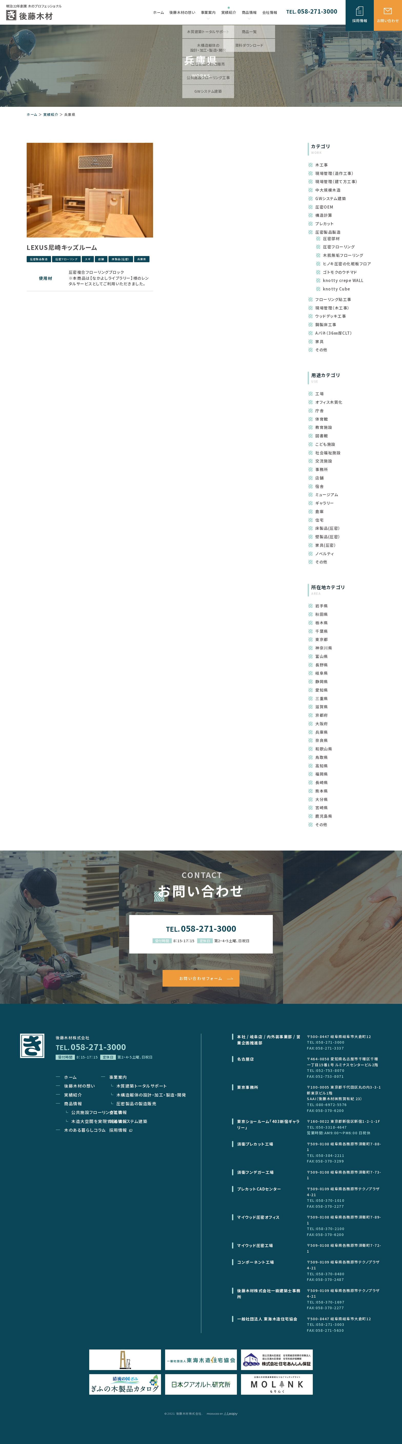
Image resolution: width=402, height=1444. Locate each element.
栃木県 (321, 622)
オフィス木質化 (329, 402)
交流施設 (323, 461)
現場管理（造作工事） (334, 173)
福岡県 (321, 774)
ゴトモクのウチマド (340, 272)
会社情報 (118, 1112)
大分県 (321, 799)
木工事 (321, 164)
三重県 (321, 698)
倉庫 (319, 511)
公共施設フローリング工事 (97, 1112)
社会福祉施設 (328, 452)
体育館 (321, 419)
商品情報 (249, 15)
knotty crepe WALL (343, 280)
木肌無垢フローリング (343, 255)
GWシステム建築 (330, 198)
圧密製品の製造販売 (136, 1103)
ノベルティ (324, 553)
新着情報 (118, 1121)
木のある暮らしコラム (85, 1130)
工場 (319, 393)
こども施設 (325, 444)
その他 (321, 349)
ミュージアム (326, 494)
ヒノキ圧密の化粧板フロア (347, 263)
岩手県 (321, 605)
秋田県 (321, 614)
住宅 (319, 520)
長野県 (321, 664)
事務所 (321, 469)
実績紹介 (50, 114)
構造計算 (323, 215)
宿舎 (319, 486)
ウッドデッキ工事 (330, 316)
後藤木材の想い (79, 1086)
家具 (319, 341)
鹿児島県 (323, 816)
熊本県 (321, 791)
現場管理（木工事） (332, 307)
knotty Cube (336, 288)
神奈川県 (323, 647)
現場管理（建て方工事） (336, 181)
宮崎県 (321, 807)
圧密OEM (324, 207)
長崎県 (321, 782)
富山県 (321, 656)
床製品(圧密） (121, 259)
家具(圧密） (325, 545)
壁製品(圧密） (328, 536)
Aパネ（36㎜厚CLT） (334, 333)
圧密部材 (331, 238)
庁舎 (319, 410)
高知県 (321, 765)
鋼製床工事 (326, 324)
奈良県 (321, 740)
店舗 (101, 259)
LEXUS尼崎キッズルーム (62, 247)
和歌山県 (323, 748)
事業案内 (208, 15)
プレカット (324, 223)
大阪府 (321, 723)
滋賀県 (321, 706)
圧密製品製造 (39, 259)
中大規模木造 (328, 190)
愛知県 (321, 690)
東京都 (321, 639)
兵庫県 (141, 259)
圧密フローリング (66, 259)
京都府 (321, 715)
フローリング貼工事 (333, 299)
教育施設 (323, 427)
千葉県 (321, 631)
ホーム (32, 114)
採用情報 (120, 1130)
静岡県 (321, 681)
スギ (88, 259)
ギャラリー (324, 503)
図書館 (321, 435)
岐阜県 (321, 673)
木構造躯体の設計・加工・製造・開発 (151, 1095)
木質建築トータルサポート (141, 1086)
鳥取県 (321, 757)
